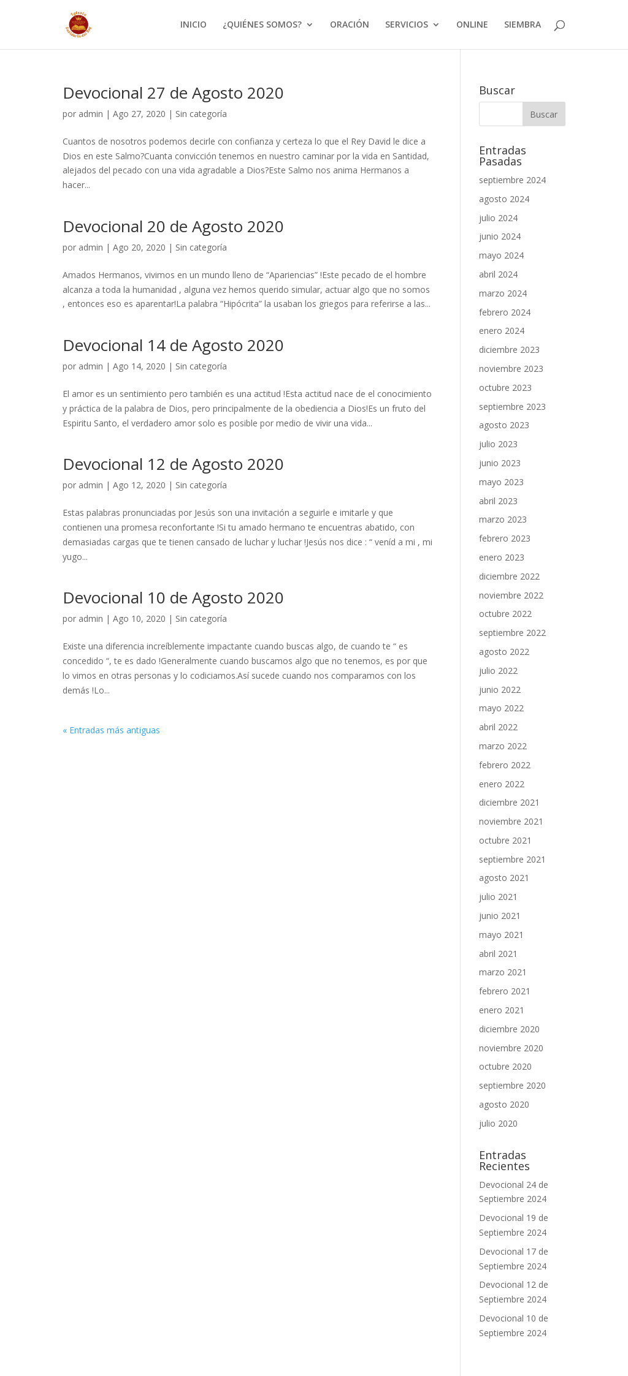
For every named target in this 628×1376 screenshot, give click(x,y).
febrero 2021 (504, 991)
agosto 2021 (504, 877)
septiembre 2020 (512, 1085)
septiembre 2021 (512, 859)
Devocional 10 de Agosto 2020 (173, 597)
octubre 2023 (505, 387)
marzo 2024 (503, 293)
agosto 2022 (504, 651)
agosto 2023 (504, 425)
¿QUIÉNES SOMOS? (262, 25)
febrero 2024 (504, 312)
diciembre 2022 (509, 576)
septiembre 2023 (512, 406)
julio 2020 (498, 1123)
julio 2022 (498, 670)
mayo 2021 (501, 934)
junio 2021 (500, 915)
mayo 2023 (501, 482)
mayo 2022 (501, 708)
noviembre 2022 (511, 595)
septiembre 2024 (512, 180)
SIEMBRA (522, 25)
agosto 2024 (504, 199)
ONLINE (472, 25)
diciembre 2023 (509, 349)
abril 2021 (498, 953)
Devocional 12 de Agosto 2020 (173, 464)
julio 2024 (498, 218)
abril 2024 (498, 274)
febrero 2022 (504, 765)
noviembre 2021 (511, 821)
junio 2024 (500, 236)
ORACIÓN (349, 25)
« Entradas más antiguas (111, 730)
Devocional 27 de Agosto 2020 (173, 92)
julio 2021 (498, 896)
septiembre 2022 (512, 632)
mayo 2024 (501, 255)
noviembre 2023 (511, 368)
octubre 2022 (505, 613)
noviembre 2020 (511, 1048)
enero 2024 (501, 330)
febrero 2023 (504, 538)
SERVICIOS (406, 25)
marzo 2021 (503, 972)
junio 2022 (500, 689)
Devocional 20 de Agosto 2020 (173, 226)
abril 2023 (498, 501)
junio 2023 (500, 463)
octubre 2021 (505, 840)
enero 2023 (501, 557)
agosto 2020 (504, 1104)
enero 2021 (501, 1010)
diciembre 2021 (509, 802)
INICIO (193, 25)
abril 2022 (498, 727)
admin (90, 113)
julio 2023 (498, 444)
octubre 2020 (505, 1066)
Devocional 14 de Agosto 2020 (173, 345)
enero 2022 (501, 784)
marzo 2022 (503, 746)
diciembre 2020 (509, 1029)
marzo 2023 (503, 519)
